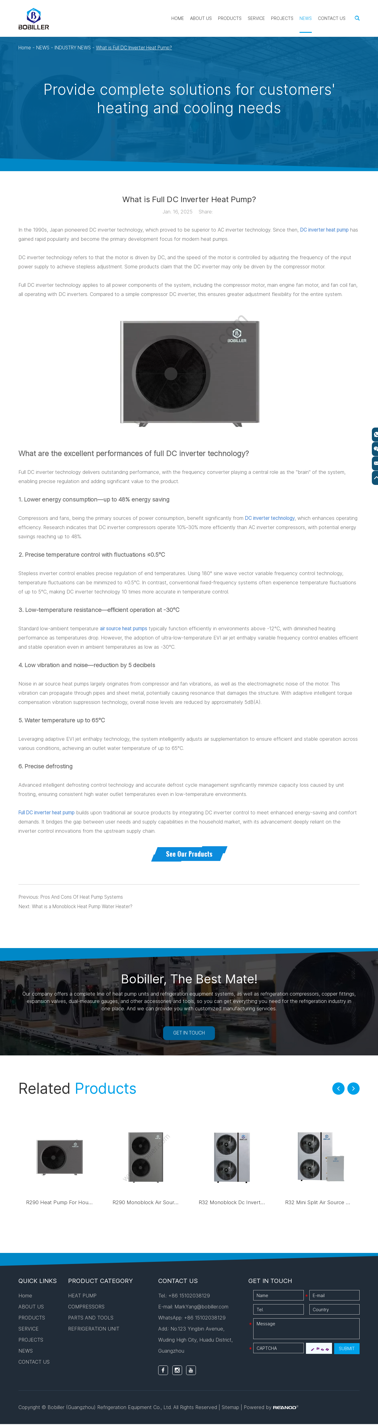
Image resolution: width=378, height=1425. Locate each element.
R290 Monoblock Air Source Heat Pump (163, 1203)
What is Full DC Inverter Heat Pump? (144, 47)
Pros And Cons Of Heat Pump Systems (84, 897)
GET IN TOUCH (189, 1033)
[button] (338, 1089)
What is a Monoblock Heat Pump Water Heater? (87, 906)
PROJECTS (282, 18)
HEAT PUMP (82, 1296)
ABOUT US (201, 18)
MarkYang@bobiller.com (201, 1307)
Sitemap (231, 1408)
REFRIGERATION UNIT (93, 1330)
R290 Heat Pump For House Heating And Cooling (88, 1203)
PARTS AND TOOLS (90, 1319)
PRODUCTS (230, 18)
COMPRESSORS (86, 1307)
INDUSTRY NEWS (77, 47)
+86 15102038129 (205, 1319)
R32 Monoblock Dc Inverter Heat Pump (249, 1203)
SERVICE (256, 18)
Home (177, 18)
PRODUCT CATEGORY (100, 1281)
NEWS (306, 18)
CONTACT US (332, 18)
